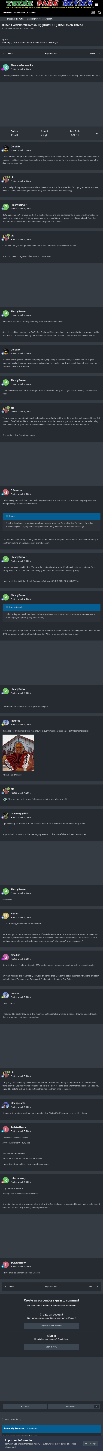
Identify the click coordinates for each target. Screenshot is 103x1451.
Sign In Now (51, 1347)
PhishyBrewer (19, 204)
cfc (6, 39)
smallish (15, 955)
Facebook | (30, 19)
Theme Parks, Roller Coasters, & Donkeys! (39, 42)
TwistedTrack (18, 1127)
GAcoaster (17, 490)
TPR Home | (6, 19)
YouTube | (39, 19)
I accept (90, 1443)
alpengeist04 (18, 1103)
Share (25, 1406)
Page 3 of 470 (51, 53)
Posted (21, 69)
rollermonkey (18, 1178)
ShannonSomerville (22, 65)
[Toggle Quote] (7, 516)
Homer (14, 913)
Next (92, 53)
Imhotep (15, 720)
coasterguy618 (19, 813)
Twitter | (22, 19)
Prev (10, 53)
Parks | (15, 19)
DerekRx (15, 146)
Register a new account (51, 1326)
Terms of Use (11, 1444)
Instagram (48, 19)
